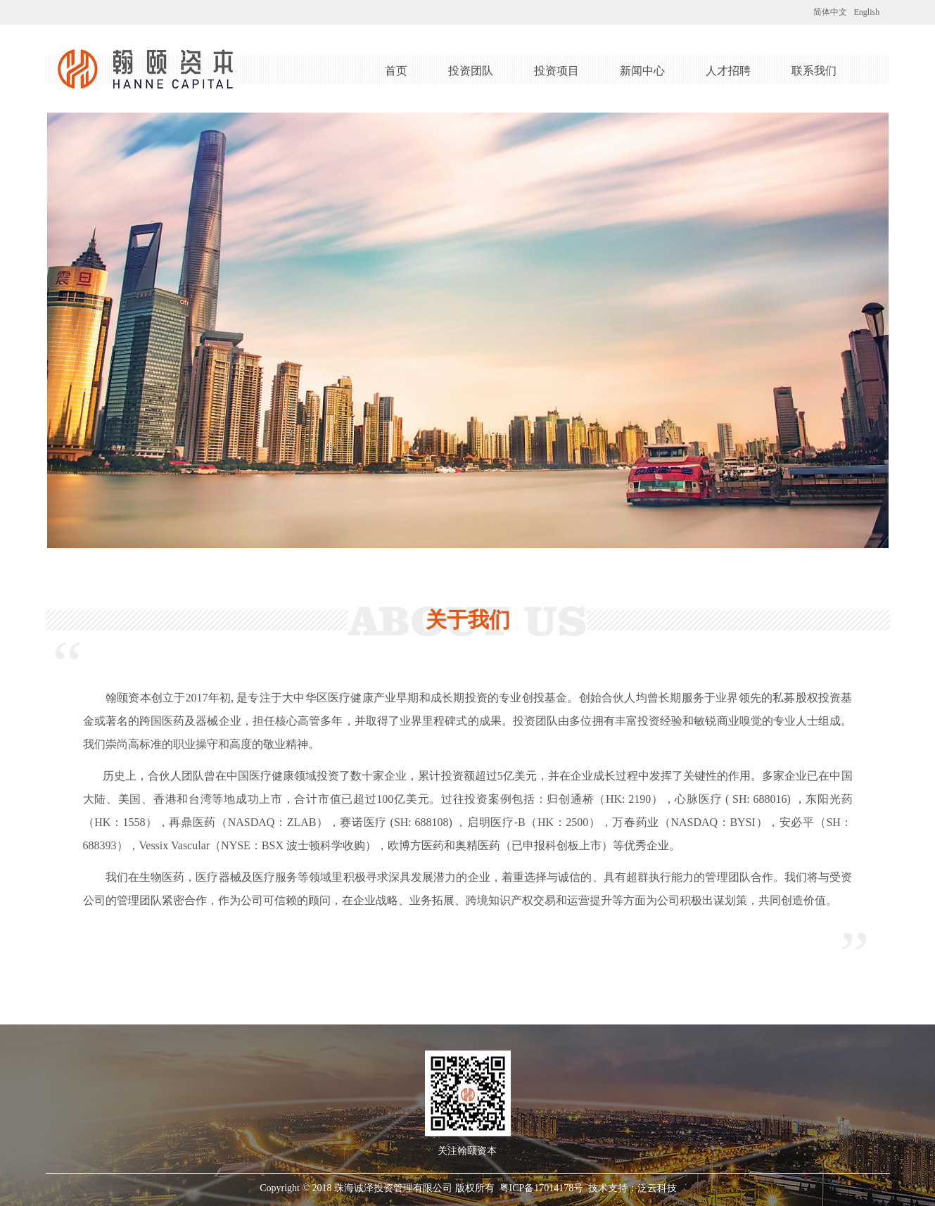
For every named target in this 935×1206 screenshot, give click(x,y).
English (867, 12)
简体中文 (830, 12)
